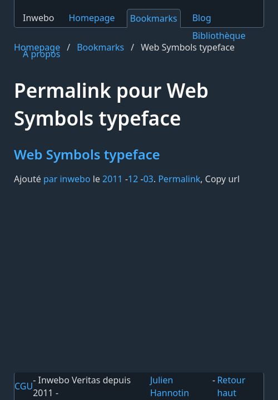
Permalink (179, 179)
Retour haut (231, 386)
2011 (112, 179)
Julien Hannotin (169, 386)
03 (148, 179)
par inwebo (67, 179)
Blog (201, 18)
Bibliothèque (219, 35)
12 (133, 179)
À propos (41, 54)
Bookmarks (153, 18)
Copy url (222, 179)
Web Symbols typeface (87, 154)
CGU (23, 386)
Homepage (91, 18)
